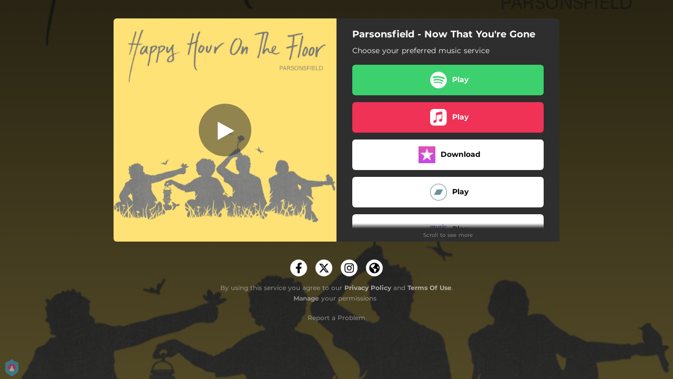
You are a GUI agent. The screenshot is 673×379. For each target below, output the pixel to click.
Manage (306, 298)
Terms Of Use (429, 288)
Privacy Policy (367, 288)
